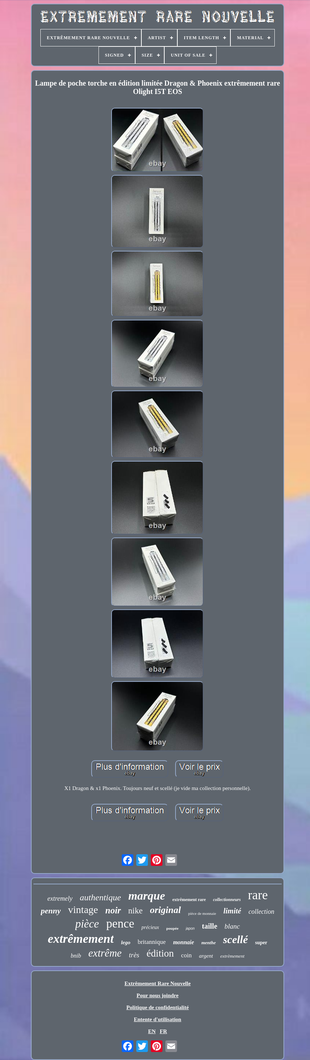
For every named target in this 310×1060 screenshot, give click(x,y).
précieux (150, 927)
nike (135, 910)
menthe (208, 942)
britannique (152, 941)
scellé (235, 939)
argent (206, 956)
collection (261, 911)
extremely (59, 898)
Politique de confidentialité (157, 1007)
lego (125, 942)
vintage (83, 909)
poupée (172, 928)
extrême (105, 953)
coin (186, 955)
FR (163, 1031)
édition (160, 953)
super (261, 942)
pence (120, 923)
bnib (76, 956)
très (134, 955)
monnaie (183, 942)
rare (257, 895)
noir (113, 910)
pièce (87, 923)
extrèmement (232, 956)
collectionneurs (227, 899)
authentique (100, 897)
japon (190, 928)
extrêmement (81, 938)
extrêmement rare (189, 899)
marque (146, 895)
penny (51, 910)
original (165, 910)
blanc (232, 926)
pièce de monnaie (202, 913)
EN (152, 1031)
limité (232, 910)
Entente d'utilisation (157, 1019)
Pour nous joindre (157, 995)
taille (209, 926)
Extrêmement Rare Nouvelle (157, 983)
